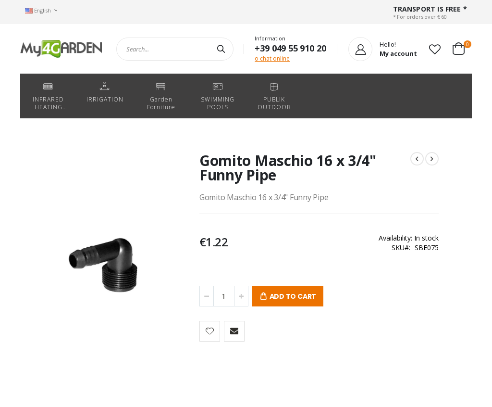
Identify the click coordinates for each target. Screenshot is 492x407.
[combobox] (175, 49)
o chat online (272, 58)
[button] (435, 49)
